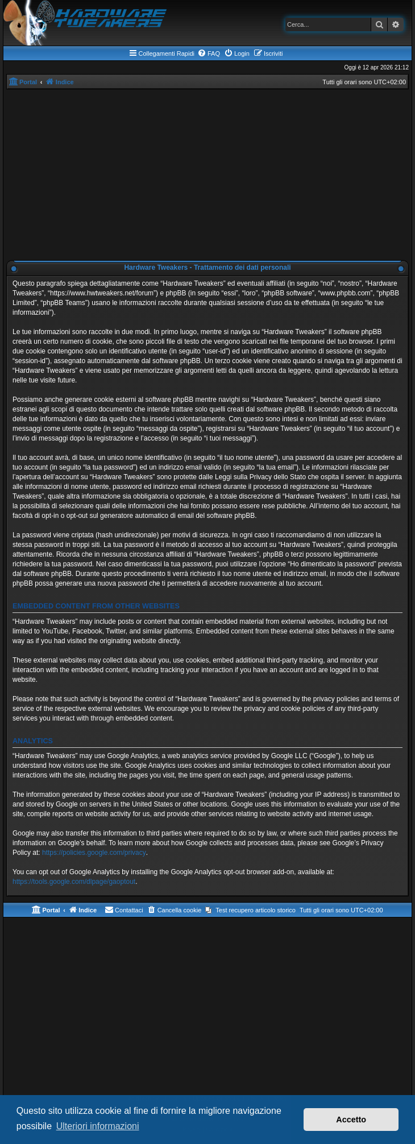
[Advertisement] (207, 174)
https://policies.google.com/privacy (94, 853)
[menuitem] (208, 53)
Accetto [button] (351, 1119)
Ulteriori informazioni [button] (97, 1126)
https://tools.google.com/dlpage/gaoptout (74, 882)
